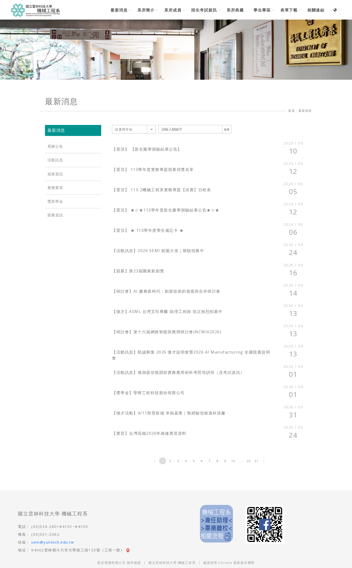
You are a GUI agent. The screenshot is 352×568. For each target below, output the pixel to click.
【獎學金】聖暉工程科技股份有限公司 (148, 392)
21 (256, 461)
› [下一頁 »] (264, 461)
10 (233, 461)
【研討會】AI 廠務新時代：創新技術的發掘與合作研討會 (166, 291)
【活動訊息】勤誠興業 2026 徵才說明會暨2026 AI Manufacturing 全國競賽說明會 (191, 355)
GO (227, 129)
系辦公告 (55, 146)
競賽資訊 (55, 215)
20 (249, 461)
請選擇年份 (124, 129)
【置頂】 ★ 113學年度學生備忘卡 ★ (148, 230)
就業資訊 (55, 174)
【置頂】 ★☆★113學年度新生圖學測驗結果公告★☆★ (166, 210)
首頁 (291, 111)
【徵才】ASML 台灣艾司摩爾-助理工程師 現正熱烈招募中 (167, 311)
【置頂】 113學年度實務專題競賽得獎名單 (153, 169)
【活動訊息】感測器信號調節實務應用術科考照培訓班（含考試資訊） (178, 372)
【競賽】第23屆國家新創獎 (138, 271)
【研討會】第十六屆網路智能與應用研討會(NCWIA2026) (166, 331)
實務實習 (55, 188)
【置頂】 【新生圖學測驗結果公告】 (147, 149)
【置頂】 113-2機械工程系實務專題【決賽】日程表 (161, 189)
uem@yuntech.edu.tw (52, 542)
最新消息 (305, 111)
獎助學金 (55, 201)
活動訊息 (55, 160)
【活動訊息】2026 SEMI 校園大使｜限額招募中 (158, 250)
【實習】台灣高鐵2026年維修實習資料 (149, 433)
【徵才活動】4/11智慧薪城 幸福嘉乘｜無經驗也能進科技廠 (169, 413)
